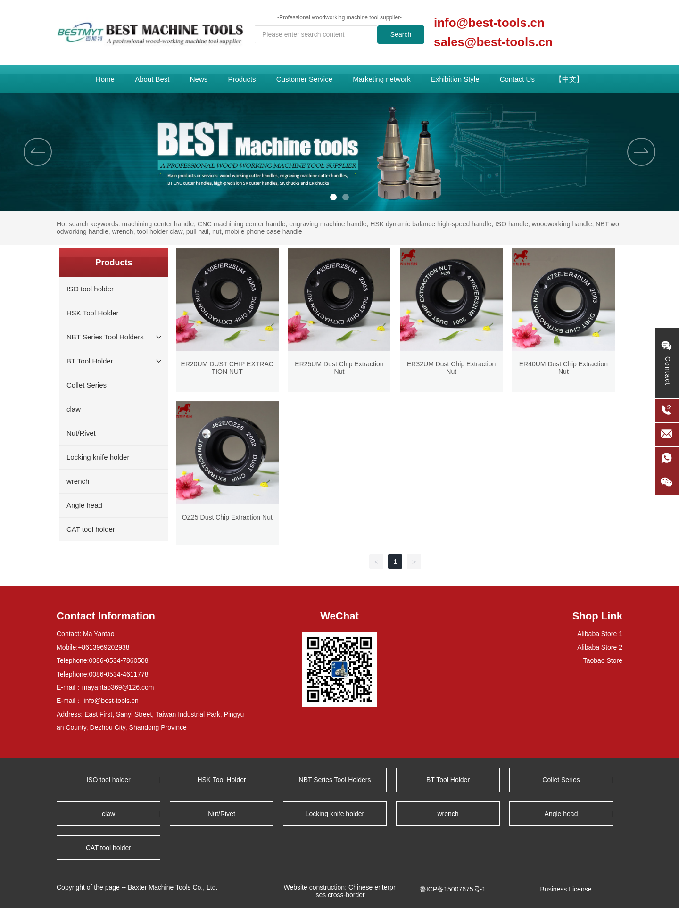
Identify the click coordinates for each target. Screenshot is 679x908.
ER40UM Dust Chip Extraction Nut (563, 367)
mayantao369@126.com (118, 687)
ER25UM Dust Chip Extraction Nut (339, 367)
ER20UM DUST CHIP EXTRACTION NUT (227, 367)
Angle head (561, 813)
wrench (447, 813)
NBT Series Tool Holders (335, 780)
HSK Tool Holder (221, 780)
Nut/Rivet (221, 813)
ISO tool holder (108, 780)
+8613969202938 (103, 647)
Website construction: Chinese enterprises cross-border (339, 891)
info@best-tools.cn (489, 23)
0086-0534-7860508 (119, 660)
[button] (333, 197)
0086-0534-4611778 (119, 674)
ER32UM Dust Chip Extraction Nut (451, 367)
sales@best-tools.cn (493, 42)
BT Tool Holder (448, 780)
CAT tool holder (108, 847)
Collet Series (561, 780)
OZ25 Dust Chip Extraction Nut (227, 517)
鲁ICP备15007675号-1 (453, 889)
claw (108, 813)
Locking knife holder (335, 813)
